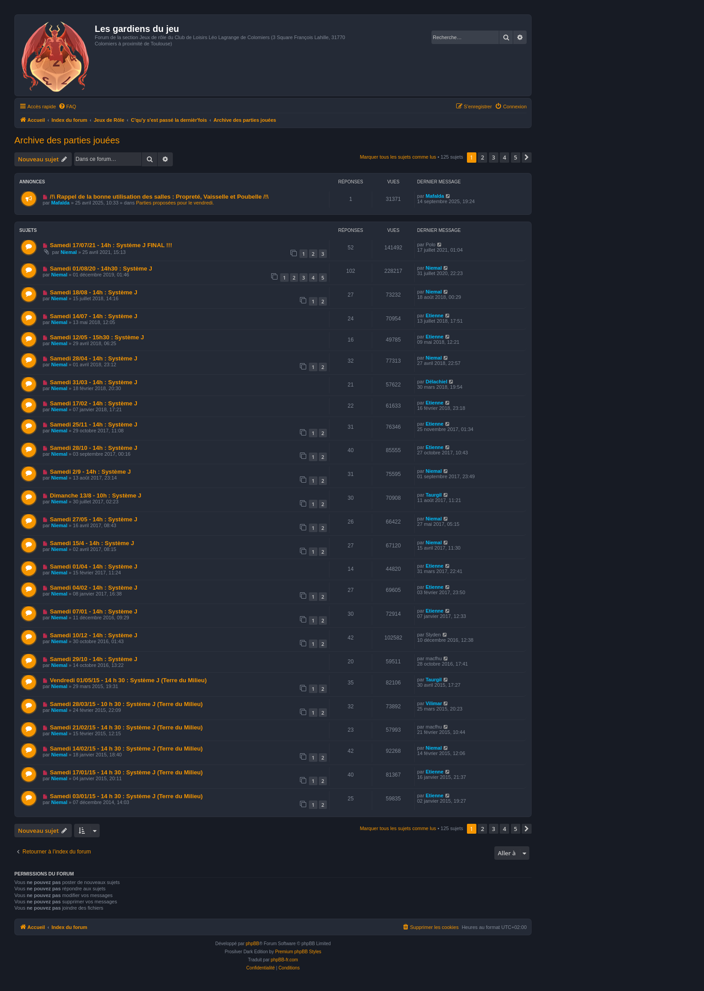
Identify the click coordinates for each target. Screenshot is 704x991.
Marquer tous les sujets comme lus (398, 157)
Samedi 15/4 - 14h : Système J (92, 543)
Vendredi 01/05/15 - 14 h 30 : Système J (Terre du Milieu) (128, 680)
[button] (527, 157)
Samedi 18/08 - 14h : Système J (93, 292)
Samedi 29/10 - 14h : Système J (93, 659)
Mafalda (60, 202)
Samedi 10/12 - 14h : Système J (93, 635)
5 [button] (515, 157)
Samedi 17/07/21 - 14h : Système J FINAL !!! (111, 245)
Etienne (435, 315)
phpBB (252, 943)
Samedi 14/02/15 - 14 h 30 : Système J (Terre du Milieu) (126, 748)
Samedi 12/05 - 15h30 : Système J (97, 337)
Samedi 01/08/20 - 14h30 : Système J (101, 268)
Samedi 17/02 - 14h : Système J (93, 403)
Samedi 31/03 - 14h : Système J (93, 382)
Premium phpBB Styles (298, 951)
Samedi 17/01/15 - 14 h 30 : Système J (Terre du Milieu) (126, 772)
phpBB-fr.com (284, 959)
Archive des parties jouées (67, 140)
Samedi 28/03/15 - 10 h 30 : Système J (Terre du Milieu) (126, 704)
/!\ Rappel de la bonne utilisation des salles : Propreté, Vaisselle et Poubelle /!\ (159, 196)
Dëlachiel (436, 381)
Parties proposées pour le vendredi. (175, 202)
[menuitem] (67, 106)
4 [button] (504, 157)
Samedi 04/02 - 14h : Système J (93, 587)
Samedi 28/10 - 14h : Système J (93, 447)
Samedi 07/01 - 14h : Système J (93, 611)
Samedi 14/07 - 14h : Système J (93, 316)
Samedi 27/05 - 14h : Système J (93, 519)
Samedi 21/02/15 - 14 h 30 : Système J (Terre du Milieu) (126, 727)
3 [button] (493, 157)
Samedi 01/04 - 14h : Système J (93, 566)
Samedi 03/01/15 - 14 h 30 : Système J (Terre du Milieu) (126, 796)
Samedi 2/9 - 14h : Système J (90, 471)
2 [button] (482, 157)
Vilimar (434, 703)
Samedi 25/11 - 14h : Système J (93, 424)
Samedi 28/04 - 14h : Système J (93, 358)
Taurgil (434, 495)
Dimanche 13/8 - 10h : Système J (95, 495)
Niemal (69, 252)
